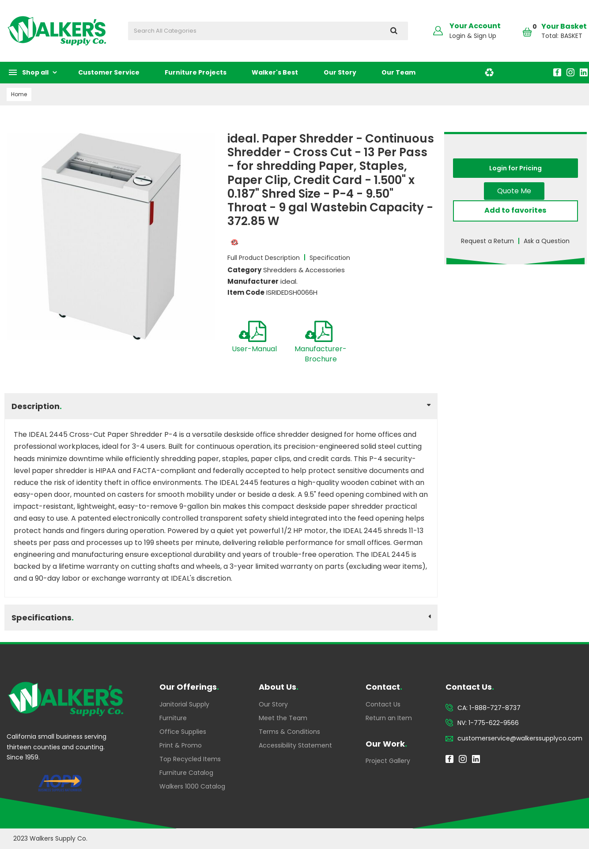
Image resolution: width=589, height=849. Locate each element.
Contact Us (383, 704)
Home (19, 94)
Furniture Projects (196, 72)
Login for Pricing (515, 168)
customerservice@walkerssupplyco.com (519, 738)
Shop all (35, 72)
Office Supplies (182, 731)
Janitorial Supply (184, 704)
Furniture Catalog (186, 772)
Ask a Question (547, 241)
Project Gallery (388, 760)
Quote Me (514, 191)
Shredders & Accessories (304, 269)
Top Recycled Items (190, 759)
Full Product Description (263, 257)
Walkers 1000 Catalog (192, 786)
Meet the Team (283, 717)
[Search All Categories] (268, 31)
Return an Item (389, 717)
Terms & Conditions (289, 731)
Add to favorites (515, 210)
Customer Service (109, 72)
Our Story (340, 72)
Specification (330, 257)
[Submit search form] (393, 31)
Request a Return (487, 241)
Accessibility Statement (295, 745)
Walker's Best (275, 72)
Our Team (398, 72)
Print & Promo (180, 745)
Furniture (173, 717)
